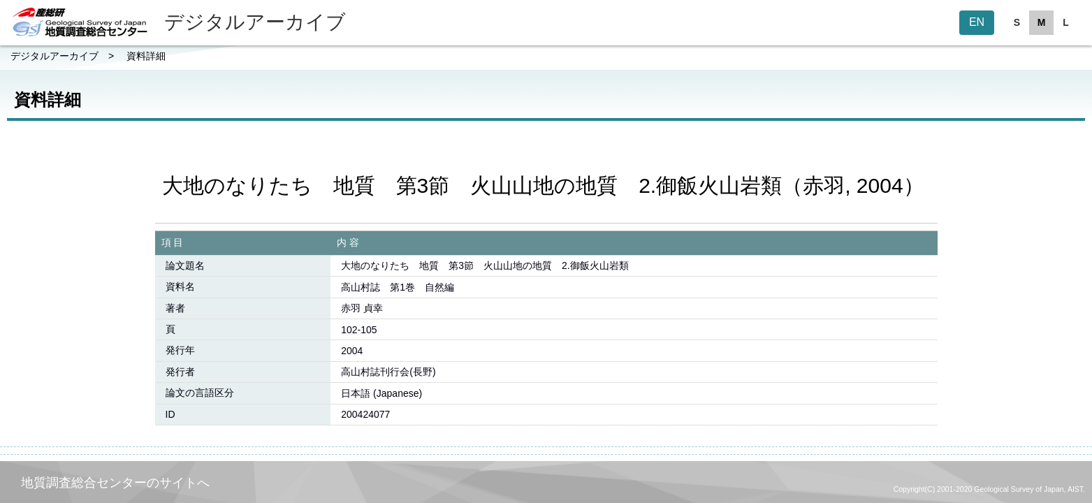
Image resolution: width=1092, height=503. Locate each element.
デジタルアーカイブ (54, 55)
